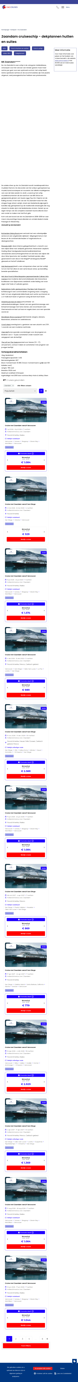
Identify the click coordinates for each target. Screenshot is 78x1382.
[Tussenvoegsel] (26, 1266)
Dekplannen (20, 53)
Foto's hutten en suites (20, 48)
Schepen (13, 30)
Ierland (5, 1304)
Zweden (5, 1297)
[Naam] (10, 1266)
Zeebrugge (32, 1302)
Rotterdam (31, 1300)
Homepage (5, 30)
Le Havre (31, 1305)
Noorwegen (6, 1294)
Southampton (32, 1312)
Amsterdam (32, 1297)
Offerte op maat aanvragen (65, 102)
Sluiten (62, 1368)
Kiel (29, 1307)
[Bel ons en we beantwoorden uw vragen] (57, 8)
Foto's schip (38, 48)
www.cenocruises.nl (62, 151)
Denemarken (7, 1299)
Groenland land (8, 1302)
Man (2, 1272)
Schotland (6, 1306)
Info (4, 48)
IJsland (5, 1309)
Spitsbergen (7, 1311)
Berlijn (30, 1314)
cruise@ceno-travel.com (13, 1344)
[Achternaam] (42, 1266)
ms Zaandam (22, 30)
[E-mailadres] (63, 1266)
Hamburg (31, 1310)
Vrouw (9, 1272)
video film (6, 53)
